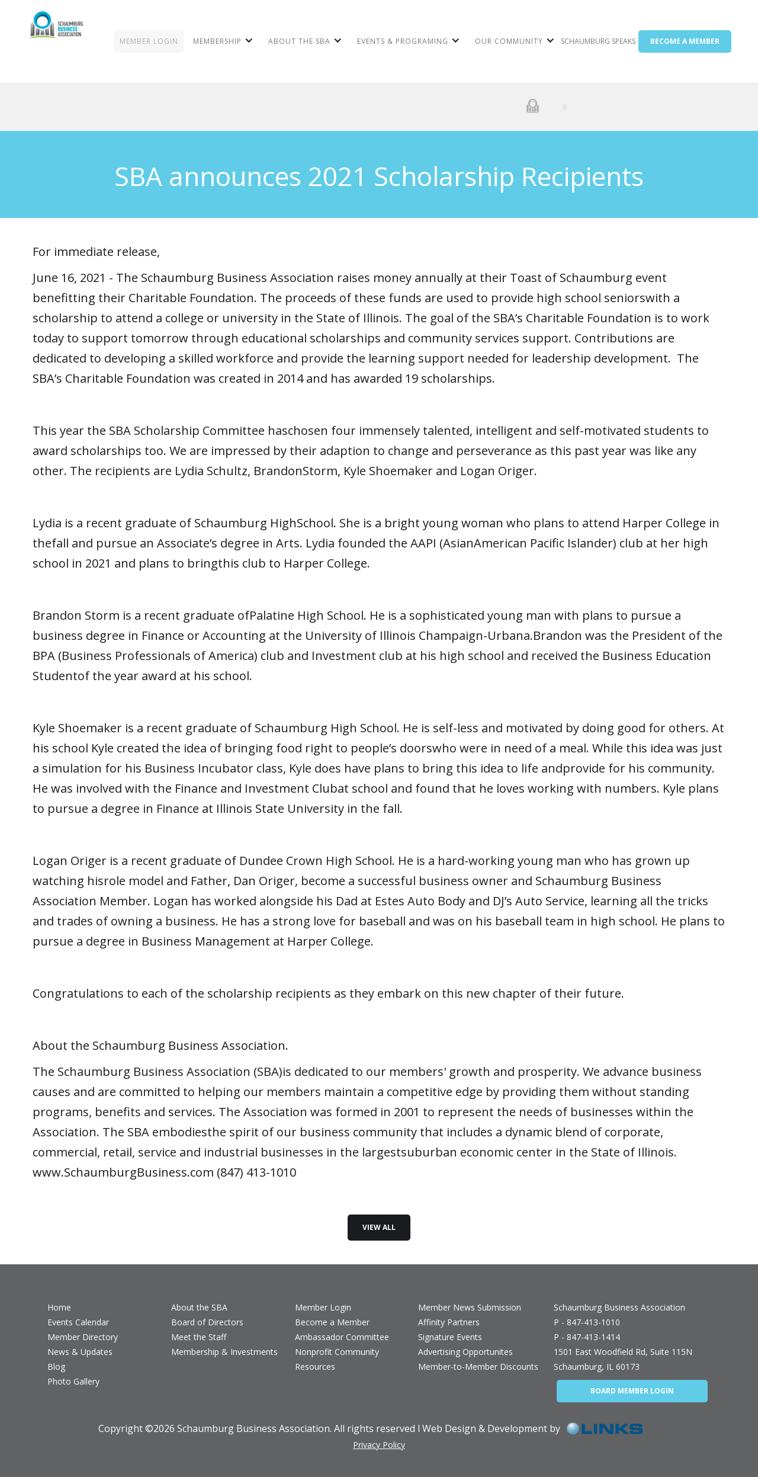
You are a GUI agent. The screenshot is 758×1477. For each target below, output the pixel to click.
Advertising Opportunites (465, 1351)
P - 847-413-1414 (587, 1337)
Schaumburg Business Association (619, 1307)
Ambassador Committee (342, 1337)
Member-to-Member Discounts (478, 1366)
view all (379, 1227)
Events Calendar (78, 1322)
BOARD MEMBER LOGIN (632, 1391)
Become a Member (332, 1322)
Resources (315, 1366)
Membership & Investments (224, 1351)
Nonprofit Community (337, 1351)
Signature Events (450, 1337)
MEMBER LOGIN (149, 41)
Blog (56, 1366)
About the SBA (199, 1307)
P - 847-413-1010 (587, 1322)
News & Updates (80, 1351)
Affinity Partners (449, 1322)
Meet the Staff (198, 1337)
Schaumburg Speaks (598, 41)
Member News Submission (469, 1307)
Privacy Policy (379, 1444)
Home (59, 1307)
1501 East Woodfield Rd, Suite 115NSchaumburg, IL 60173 (623, 1359)
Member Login (323, 1307)
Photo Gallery (73, 1381)
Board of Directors (207, 1322)
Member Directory (82, 1337)
